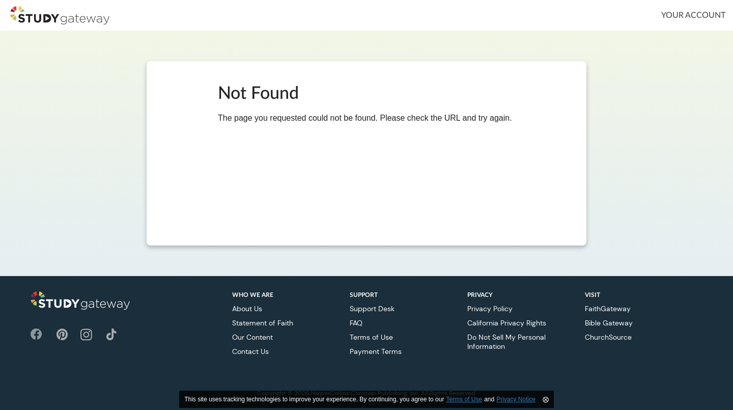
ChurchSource (608, 337)
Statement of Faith (262, 322)
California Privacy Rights (506, 322)
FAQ (356, 322)
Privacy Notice (515, 399)
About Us (247, 308)
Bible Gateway (609, 322)
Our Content (252, 337)
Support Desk (372, 308)
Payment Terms (376, 351)
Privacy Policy (490, 308)
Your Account (693, 15)
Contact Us (250, 351)
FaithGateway (608, 308)
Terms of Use (371, 337)
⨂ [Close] (546, 399)
